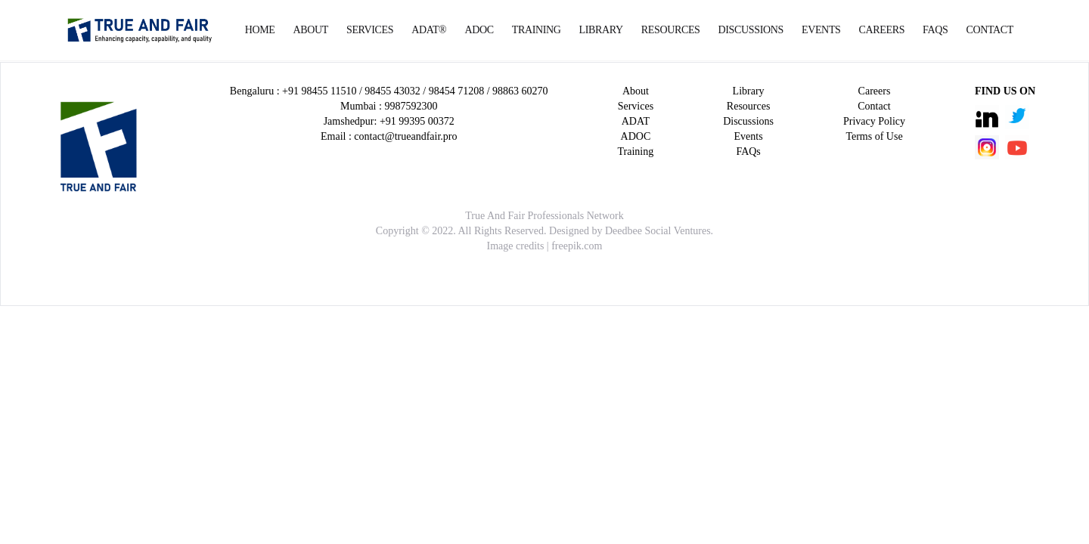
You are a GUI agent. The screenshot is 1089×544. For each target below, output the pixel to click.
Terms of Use (873, 136)
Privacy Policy (874, 121)
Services (369, 30)
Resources (670, 30)
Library (601, 30)
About (310, 30)
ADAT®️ (428, 30)
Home (260, 30)
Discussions (750, 30)
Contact (989, 30)
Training (536, 30)
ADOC (478, 30)
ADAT (636, 121)
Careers (882, 30)
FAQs (935, 30)
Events (821, 30)
